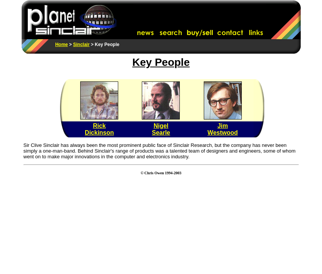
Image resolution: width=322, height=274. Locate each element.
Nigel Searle (161, 129)
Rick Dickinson (99, 129)
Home (61, 44)
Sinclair (81, 44)
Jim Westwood (223, 129)
